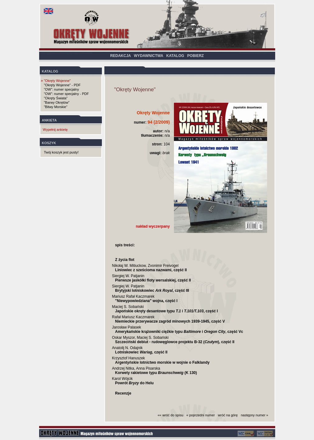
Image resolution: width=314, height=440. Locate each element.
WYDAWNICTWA (148, 56)
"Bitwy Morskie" (55, 107)
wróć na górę (228, 415)
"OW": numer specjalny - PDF (66, 94)
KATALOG (175, 56)
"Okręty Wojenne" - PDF (62, 85)
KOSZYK (49, 143)
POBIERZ (195, 56)
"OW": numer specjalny (61, 89)
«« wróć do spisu (171, 415)
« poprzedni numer (200, 415)
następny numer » (254, 415)
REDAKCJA (120, 56)
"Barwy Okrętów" (56, 102)
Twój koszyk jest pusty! (61, 152)
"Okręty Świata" (55, 98)
